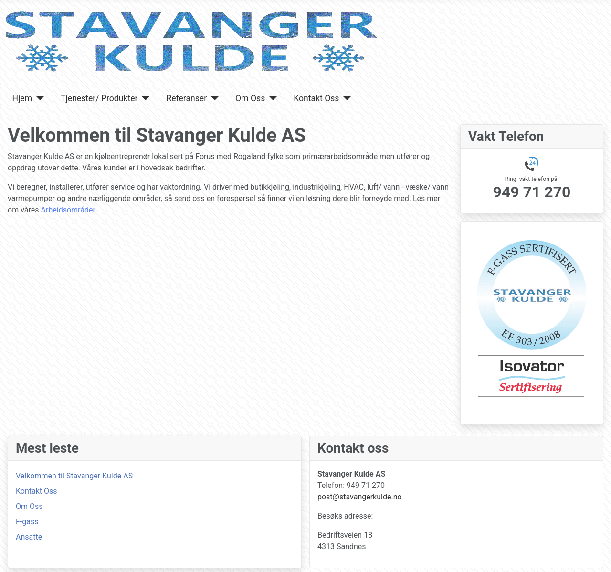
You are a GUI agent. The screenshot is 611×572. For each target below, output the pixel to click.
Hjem (22, 98)
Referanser (186, 98)
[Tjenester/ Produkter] (143, 98)
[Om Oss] (271, 98)
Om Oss (250, 98)
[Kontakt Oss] (345, 98)
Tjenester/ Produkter (99, 98)
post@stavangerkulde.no (359, 496)
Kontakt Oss (316, 98)
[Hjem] (38, 98)
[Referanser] (213, 98)
